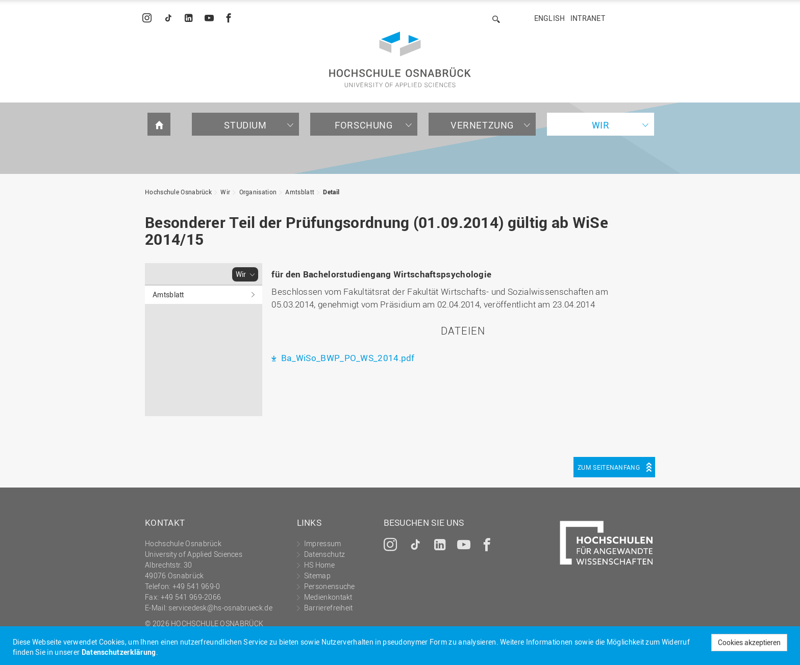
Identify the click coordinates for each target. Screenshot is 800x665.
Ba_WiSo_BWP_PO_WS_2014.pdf (347, 358)
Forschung (363, 125)
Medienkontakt (328, 597)
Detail (331, 192)
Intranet (587, 18)
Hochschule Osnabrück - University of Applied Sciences (400, 59)
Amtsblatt (299, 192)
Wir (601, 125)
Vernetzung (482, 125)
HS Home (319, 565)
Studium (245, 125)
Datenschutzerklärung (119, 652)
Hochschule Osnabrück (178, 192)
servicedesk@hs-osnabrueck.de (220, 607)
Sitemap (317, 575)
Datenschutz (324, 554)
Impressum (322, 543)
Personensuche (329, 586)
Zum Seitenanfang (609, 467)
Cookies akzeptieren (749, 642)
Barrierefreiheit (328, 607)
